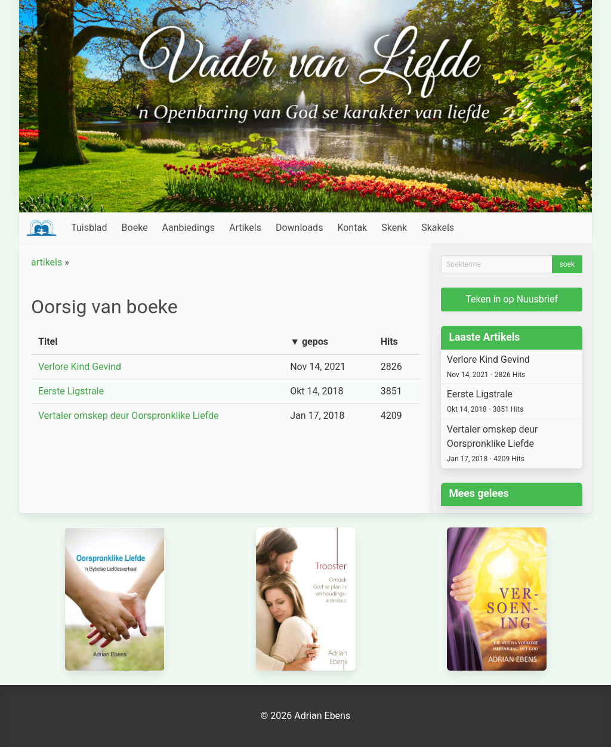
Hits (389, 341)
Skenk (394, 227)
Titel (47, 341)
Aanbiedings (188, 227)
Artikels (245, 227)
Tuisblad (89, 227)
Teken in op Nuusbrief (511, 299)
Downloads (299, 227)
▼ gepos (309, 341)
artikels (46, 262)
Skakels (437, 227)
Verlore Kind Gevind (79, 366)
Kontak (352, 227)
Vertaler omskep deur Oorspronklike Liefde (128, 415)
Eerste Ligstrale (71, 391)
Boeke (135, 227)
